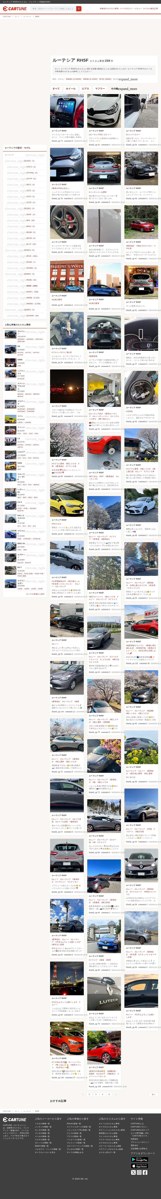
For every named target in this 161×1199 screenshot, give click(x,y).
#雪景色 (96, 539)
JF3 (29, 526)
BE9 (24, 497)
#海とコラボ (110, 597)
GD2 (25, 433)
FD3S (20, 573)
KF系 (26, 508)
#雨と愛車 (148, 774)
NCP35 (20, 355)
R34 (30, 485)
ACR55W (30, 409)
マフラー (100, 88)
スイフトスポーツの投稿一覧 (79, 1127)
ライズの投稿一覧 (74, 1133)
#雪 (94, 842)
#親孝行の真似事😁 (97, 1071)
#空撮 (149, 829)
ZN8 (19, 366)
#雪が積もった (74, 581)
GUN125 (21, 379)
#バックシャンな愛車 (98, 192)
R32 (19, 485)
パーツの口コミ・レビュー (131, 9)
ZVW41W (37, 539)
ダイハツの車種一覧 (43, 1143)
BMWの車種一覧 (42, 1146)
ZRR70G (38, 339)
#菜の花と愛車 (136, 774)
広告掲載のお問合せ (139, 1149)
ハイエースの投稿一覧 (76, 1140)
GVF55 (28, 445)
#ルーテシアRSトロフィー (100, 135)
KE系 (20, 508)
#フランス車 (71, 466)
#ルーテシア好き (96, 414)
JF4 (34, 526)
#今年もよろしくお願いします (68, 942)
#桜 (94, 782)
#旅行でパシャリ (96, 597)
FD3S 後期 (22, 576)
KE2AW (33, 508)
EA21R (28, 563)
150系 (33, 589)
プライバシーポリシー (140, 1142)
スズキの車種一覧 (42, 1140)
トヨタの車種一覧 (42, 1124)
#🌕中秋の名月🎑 (59, 1062)
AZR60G (21, 339)
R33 (24, 485)
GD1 (19, 433)
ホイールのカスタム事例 (109, 1124)
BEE (30, 497)
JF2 (24, 526)
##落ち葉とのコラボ (138, 585)
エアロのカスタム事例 (108, 1143)
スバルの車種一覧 (42, 1136)
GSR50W (21, 411)
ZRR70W (21, 341)
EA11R (20, 563)
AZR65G (29, 339)
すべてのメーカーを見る (45, 1152)
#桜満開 (150, 711)
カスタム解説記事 (150, 9)
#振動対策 (93, 356)
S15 (29, 458)
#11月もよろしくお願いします (64, 1002)
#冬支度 (133, 954)
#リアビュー (61, 882)
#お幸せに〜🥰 (62, 1067)
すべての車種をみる (75, 1152)
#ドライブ (113, 599)
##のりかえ (56, 524)
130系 (20, 589)
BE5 (19, 497)
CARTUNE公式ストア (140, 1130)
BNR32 (36, 485)
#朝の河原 (139, 832)
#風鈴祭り (111, 1074)
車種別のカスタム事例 (109, 9)
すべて (125, 79)
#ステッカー (73, 882)
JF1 (19, 526)
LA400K (28, 422)
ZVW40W (27, 539)
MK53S (36, 394)
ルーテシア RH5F (59, 131)
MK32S (20, 394)
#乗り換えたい (104, 419)
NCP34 (36, 352)
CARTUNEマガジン (139, 1127)
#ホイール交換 (62, 822)
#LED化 (129, 411)
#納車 (76, 701)
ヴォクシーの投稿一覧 (76, 1143)
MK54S (20, 396)
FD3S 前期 (28, 573)
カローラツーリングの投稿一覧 (80, 1146)
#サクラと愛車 (58, 464)
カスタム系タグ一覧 (107, 1152)
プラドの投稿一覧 (74, 1136)
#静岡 (108, 960)
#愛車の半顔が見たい (61, 188)
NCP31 (28, 352)
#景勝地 (96, 902)
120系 (40, 589)
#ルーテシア (103, 537)
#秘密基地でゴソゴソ (135, 645)
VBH (25, 550)
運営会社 (134, 1145)
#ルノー (138, 471)
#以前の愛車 (57, 300)
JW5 (19, 469)
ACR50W (21, 409)
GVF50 (20, 445)
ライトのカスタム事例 (108, 1136)
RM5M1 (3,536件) (74, 79)
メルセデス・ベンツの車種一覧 (48, 1149)
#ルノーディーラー (101, 416)
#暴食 (101, 960)
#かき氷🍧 (100, 1074)
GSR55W (30, 411)
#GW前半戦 (141, 648)
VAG (19, 550)
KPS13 (36, 458)
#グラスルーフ (136, 892)
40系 (19, 539)
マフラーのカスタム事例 (109, 1140)
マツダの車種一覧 (42, 1133)
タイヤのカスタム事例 (108, 1127)
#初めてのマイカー (144, 246)
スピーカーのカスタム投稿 (110, 1146)
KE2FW (21, 511)
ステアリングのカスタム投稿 (111, 1149)
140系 (26, 589)
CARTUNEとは (137, 1124)
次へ (154, 1094)
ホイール (71, 88)
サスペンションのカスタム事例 (112, 1130)
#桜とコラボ (71, 464)
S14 (24, 458)
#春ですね (93, 476)
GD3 (31, 433)
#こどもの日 (105, 659)
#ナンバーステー (133, 135)
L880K (20, 422)
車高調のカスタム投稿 (108, 1133)
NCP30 (20, 352)
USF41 (20, 447)
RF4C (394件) (105, 79)
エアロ (85, 88)
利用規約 (134, 1139)
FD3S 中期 (39, 573)
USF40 (35, 445)
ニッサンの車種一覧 (43, 1127)
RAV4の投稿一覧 (74, 1124)
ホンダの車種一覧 (42, 1130)
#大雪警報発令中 (59, 581)
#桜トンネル (131, 713)
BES (35, 497)
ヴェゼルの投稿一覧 (75, 1149)
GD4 (36, 433)
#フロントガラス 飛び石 (62, 352)
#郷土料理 (105, 902)
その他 (124, 89)
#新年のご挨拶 (58, 945)
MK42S (28, 394)
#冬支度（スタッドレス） (62, 584)
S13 (19, 458)
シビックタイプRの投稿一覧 (79, 1130)
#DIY (101, 476)
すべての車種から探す (35, 594)
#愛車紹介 (130, 246)
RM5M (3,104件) (90, 79)
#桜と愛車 (97, 722)
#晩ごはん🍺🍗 (62, 1065)
